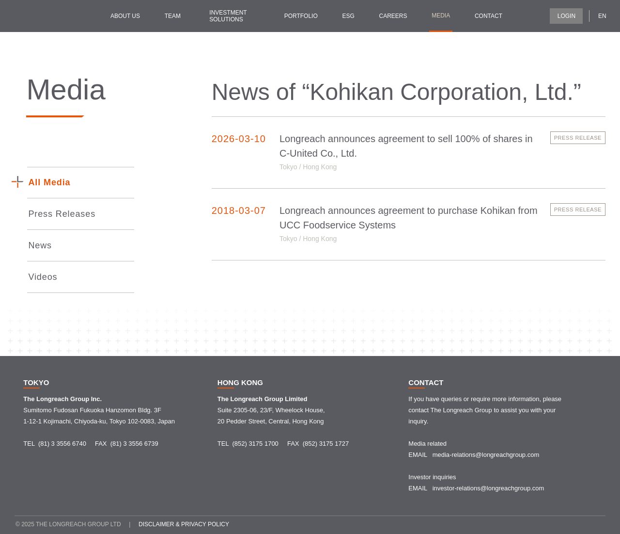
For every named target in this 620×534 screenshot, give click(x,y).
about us (125, 16)
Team (173, 16)
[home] (43, 16)
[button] (605, 15)
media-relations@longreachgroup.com (486, 454)
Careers (393, 16)
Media (441, 15)
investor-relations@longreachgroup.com (488, 488)
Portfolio (301, 16)
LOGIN (566, 16)
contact (488, 16)
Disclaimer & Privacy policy (184, 524)
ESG (348, 16)
